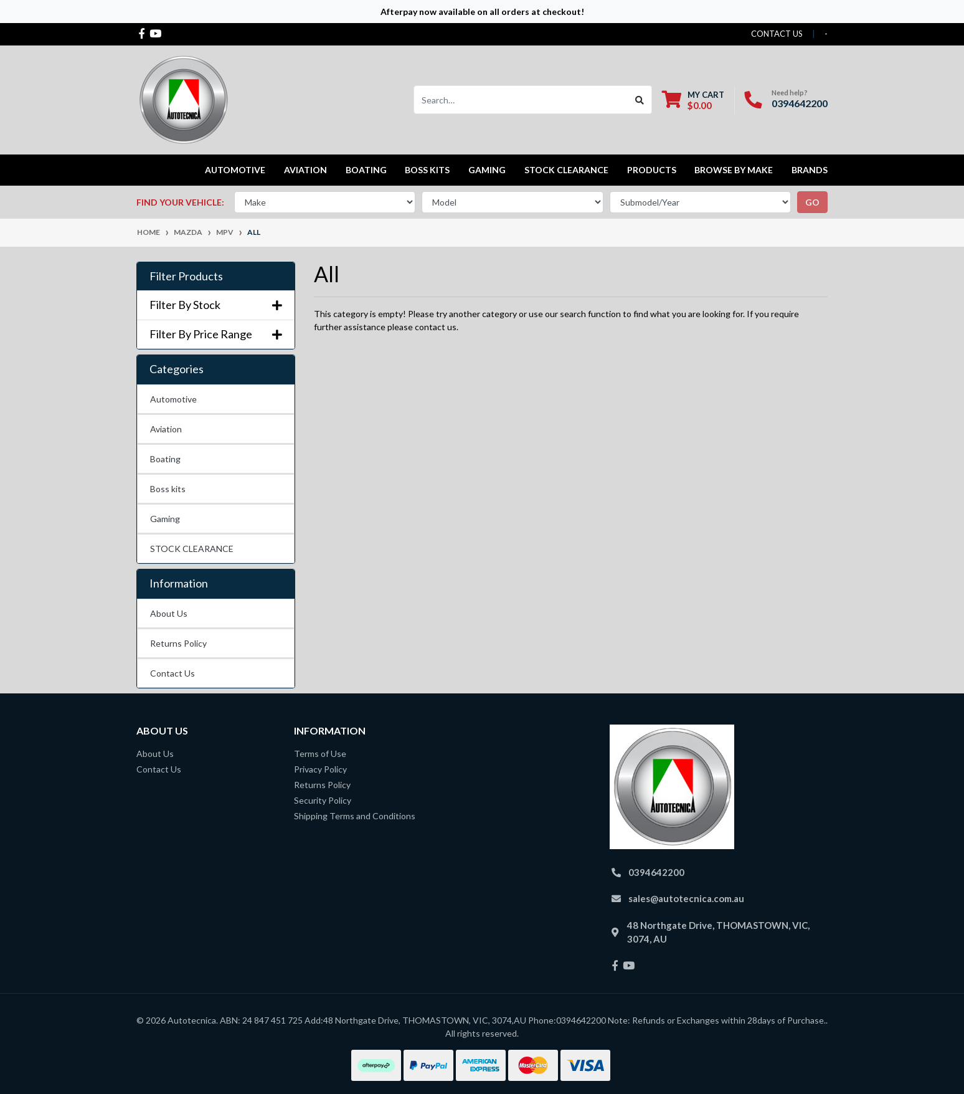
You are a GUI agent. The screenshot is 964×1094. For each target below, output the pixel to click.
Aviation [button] (305, 169)
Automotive (173, 399)
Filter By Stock (215, 305)
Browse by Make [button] (733, 169)
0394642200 (800, 103)
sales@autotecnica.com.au (686, 898)
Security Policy (322, 800)
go (812, 202)
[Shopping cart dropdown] (693, 100)
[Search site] (640, 99)
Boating (165, 459)
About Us (168, 613)
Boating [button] (366, 169)
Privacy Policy (320, 769)
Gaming (165, 518)
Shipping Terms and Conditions (354, 816)
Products (651, 169)
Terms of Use (320, 753)
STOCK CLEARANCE (566, 169)
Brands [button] (810, 169)
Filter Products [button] (186, 276)
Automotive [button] (235, 169)
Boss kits (427, 169)
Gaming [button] (487, 169)
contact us (777, 34)
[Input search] (520, 99)
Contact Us (172, 673)
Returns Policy (178, 643)
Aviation (166, 429)
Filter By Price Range (215, 334)
